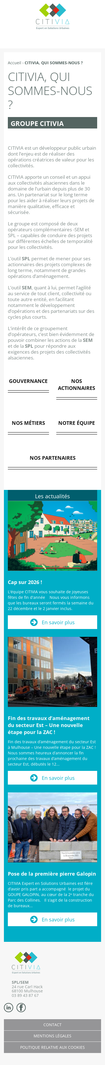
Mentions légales (52, 1035)
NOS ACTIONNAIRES (76, 384)
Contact (52, 1024)
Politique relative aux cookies (52, 1047)
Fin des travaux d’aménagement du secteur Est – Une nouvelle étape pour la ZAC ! (49, 725)
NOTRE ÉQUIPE (76, 423)
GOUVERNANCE (28, 381)
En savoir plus (58, 622)
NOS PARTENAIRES (53, 457)
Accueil (14, 62)
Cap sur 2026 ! (25, 582)
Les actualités (52, 496)
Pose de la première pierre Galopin (52, 873)
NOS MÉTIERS (28, 423)
